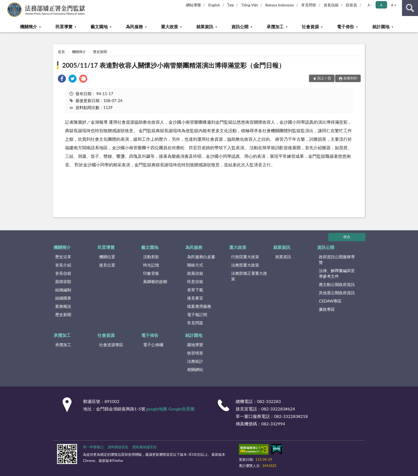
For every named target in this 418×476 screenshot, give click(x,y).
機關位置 (107, 256)
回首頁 (351, 5)
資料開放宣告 (118, 447)
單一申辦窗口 (93, 447)
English (214, 5)
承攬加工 (275, 26)
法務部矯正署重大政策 (249, 276)
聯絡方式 (195, 265)
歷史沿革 (63, 256)
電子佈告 (345, 26)
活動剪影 (151, 256)
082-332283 (269, 401)
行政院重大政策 (245, 256)
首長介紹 (63, 265)
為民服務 (134, 26)
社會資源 (310, 26)
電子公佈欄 (153, 344)
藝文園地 (99, 26)
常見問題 (195, 322)
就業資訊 (204, 26)
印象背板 (151, 273)
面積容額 (63, 281)
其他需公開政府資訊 (337, 292)
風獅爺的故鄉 (155, 281)
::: (4, 4)
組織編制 (63, 289)
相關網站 (195, 369)
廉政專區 (327, 309)
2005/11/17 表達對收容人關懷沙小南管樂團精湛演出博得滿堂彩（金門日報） (173, 65)
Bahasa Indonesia (279, 5)
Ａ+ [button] (393, 5)
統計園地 (380, 26)
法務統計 (195, 361)
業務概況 (63, 306)
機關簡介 (28, 26)
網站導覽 (193, 5)
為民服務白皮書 (201, 256)
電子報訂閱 (197, 314)
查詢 (410, 8)
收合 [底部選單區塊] (346, 237)
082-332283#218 (291, 416)
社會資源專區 (111, 344)
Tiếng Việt (249, 5)
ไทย (230, 5)
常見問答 (308, 5)
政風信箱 (195, 273)
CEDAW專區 (330, 300)
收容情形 (195, 352)
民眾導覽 (64, 26)
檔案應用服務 (199, 306)
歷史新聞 (100, 52)
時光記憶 (151, 265)
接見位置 (107, 265)
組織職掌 (63, 298)
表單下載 (195, 289)
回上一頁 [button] (324, 78)
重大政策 (169, 26)
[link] (62, 79)
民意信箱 (195, 281)
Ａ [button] (381, 5)
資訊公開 (239, 26)
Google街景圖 (181, 408)
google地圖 (156, 408)
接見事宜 (195, 298)
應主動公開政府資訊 (337, 284)
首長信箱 (331, 5)
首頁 (61, 52)
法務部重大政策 (245, 265)
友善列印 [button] (350, 78)
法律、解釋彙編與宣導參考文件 (337, 273)
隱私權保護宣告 (144, 447)
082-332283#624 (278, 408)
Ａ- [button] (369, 5)
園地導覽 (195, 344)
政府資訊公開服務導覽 (337, 259)
